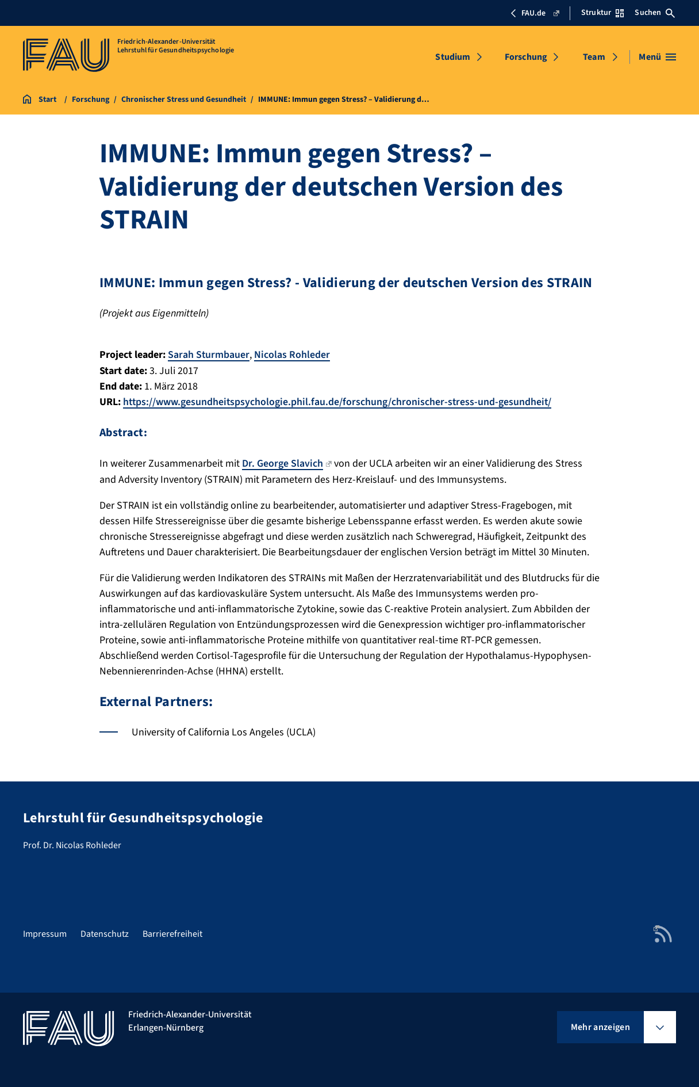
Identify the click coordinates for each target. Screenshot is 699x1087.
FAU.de (534, 13)
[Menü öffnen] (657, 57)
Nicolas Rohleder (293, 355)
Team (594, 57)
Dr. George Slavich (287, 462)
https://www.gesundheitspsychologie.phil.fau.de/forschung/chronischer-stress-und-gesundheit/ (338, 401)
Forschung (526, 57)
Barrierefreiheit (172, 932)
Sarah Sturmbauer (209, 355)
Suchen (655, 12)
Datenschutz (104, 932)
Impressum (45, 932)
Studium (452, 57)
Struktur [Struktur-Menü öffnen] (602, 12)
